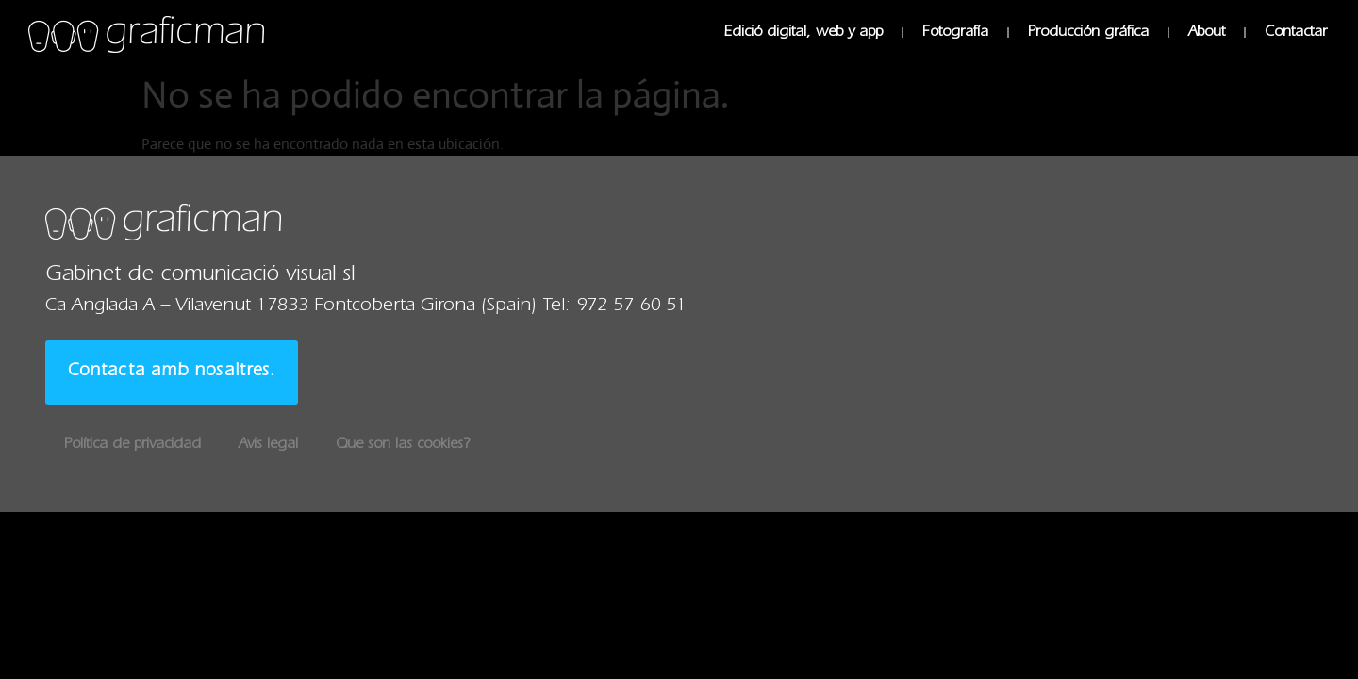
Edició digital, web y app (803, 33)
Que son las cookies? (403, 445)
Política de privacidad (132, 445)
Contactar (1296, 33)
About (1206, 33)
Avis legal (268, 445)
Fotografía (955, 33)
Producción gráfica (1088, 33)
